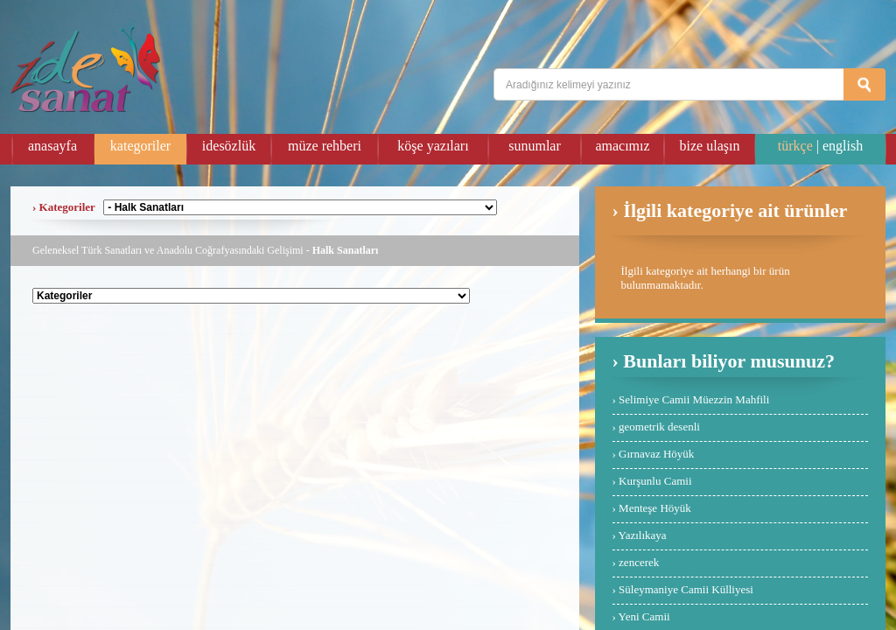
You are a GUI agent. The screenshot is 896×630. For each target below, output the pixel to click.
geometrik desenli (659, 426)
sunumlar (534, 145)
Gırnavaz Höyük (656, 453)
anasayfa (52, 145)
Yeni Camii (644, 616)
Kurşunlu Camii (655, 480)
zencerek (639, 562)
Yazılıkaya (643, 535)
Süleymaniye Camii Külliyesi (686, 589)
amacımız (622, 145)
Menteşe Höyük (655, 507)
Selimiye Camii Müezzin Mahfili (694, 399)
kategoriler (140, 145)
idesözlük (229, 145)
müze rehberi (324, 145)
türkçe (795, 145)
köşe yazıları (432, 145)
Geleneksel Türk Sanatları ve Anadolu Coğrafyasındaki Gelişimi (168, 250)
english (842, 145)
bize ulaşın (710, 145)
